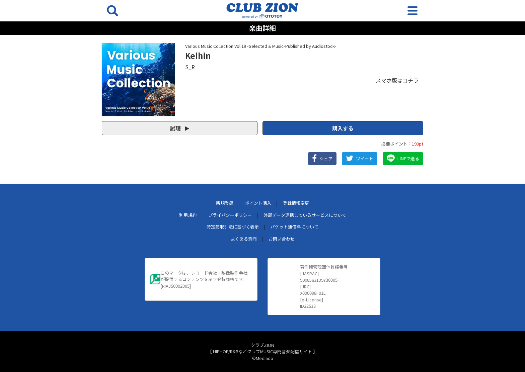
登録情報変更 (296, 203)
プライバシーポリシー (230, 215)
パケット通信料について (294, 226)
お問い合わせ (282, 239)
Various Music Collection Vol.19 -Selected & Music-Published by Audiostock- (260, 46)
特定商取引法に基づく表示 (233, 226)
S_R (190, 67)
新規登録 (224, 203)
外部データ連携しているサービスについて (305, 215)
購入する (343, 128)
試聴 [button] (179, 128)
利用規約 (188, 215)
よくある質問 (244, 239)
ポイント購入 (258, 203)
